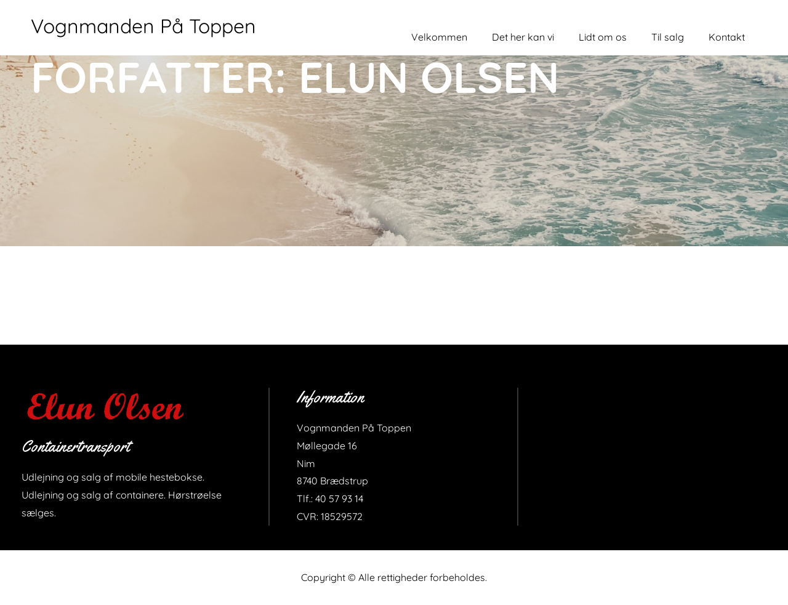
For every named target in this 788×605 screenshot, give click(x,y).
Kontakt (727, 37)
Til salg (667, 37)
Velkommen (439, 37)
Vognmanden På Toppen (143, 26)
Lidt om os (603, 37)
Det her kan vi (523, 37)
